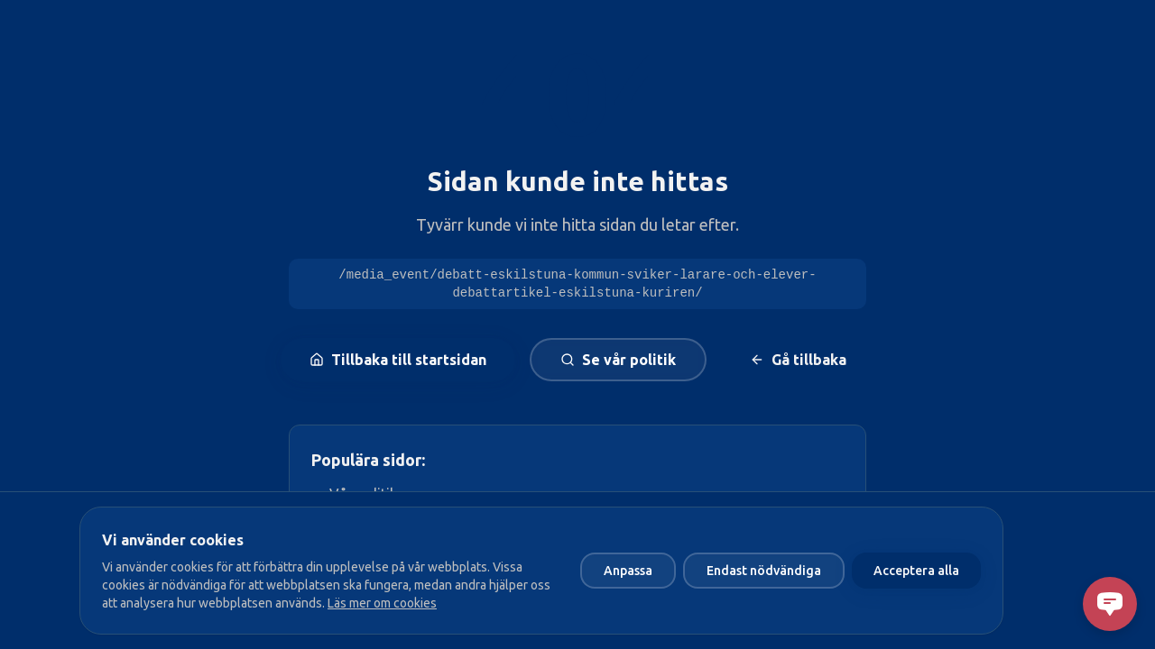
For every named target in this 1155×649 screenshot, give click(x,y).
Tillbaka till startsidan (398, 360)
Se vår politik (618, 360)
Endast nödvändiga (764, 570)
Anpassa (628, 570)
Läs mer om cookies (382, 603)
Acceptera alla (916, 570)
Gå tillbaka (798, 360)
